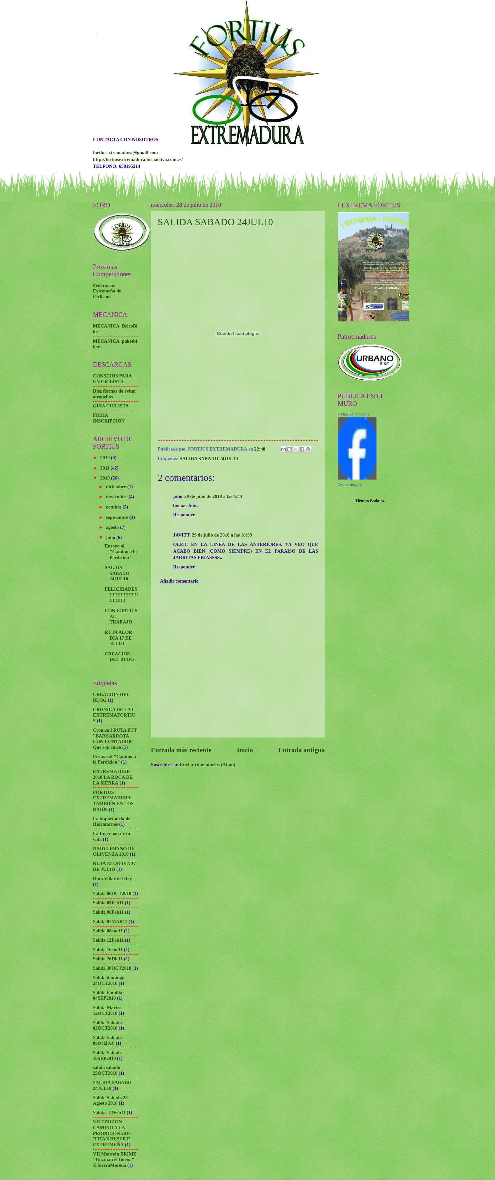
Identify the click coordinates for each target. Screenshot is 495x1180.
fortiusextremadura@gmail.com (125, 152)
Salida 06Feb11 (108, 912)
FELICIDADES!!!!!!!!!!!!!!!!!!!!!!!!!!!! (121, 594)
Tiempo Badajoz (370, 500)
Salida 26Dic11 (108, 958)
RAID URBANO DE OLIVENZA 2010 (114, 851)
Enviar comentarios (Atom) (207, 764)
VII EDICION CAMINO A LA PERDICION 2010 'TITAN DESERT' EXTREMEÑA (112, 1133)
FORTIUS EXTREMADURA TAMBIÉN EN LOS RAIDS (113, 801)
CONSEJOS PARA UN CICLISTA (112, 378)
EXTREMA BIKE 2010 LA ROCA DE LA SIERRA (113, 777)
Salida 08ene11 (108, 930)
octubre (114, 506)
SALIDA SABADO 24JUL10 (215, 221)
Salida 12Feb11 (108, 940)
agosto (113, 527)
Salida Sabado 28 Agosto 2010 (110, 1100)
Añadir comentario (179, 581)
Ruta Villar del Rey (112, 878)
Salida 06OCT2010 (112, 893)
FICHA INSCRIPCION (109, 418)
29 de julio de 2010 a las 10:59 (222, 535)
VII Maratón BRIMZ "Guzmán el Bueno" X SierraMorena (115, 1159)
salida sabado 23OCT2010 (106, 1070)
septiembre (117, 517)
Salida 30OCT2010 (112, 968)
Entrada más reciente (181, 750)
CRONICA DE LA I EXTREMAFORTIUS (114, 715)
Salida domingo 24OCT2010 (109, 980)
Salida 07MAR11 (110, 921)
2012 (105, 457)
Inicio (245, 750)
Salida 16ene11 (108, 949)
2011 (105, 468)
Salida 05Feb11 (108, 902)
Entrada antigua (301, 750)
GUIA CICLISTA (111, 405)
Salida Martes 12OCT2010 (107, 1010)
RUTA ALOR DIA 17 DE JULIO (118, 638)
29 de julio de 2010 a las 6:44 (213, 496)
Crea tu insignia (350, 485)
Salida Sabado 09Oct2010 (107, 1040)
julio (111, 537)
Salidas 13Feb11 (109, 1112)
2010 (105, 478)
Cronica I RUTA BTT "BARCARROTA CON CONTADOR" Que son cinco (115, 739)
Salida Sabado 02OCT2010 (107, 1025)
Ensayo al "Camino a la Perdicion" (121, 551)
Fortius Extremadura (354, 414)
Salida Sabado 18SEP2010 (107, 1055)
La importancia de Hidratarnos (111, 821)
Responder (184, 514)
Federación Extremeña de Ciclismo (107, 291)
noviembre (117, 496)
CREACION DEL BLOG (119, 656)
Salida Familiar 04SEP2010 (108, 995)
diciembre (116, 486)
